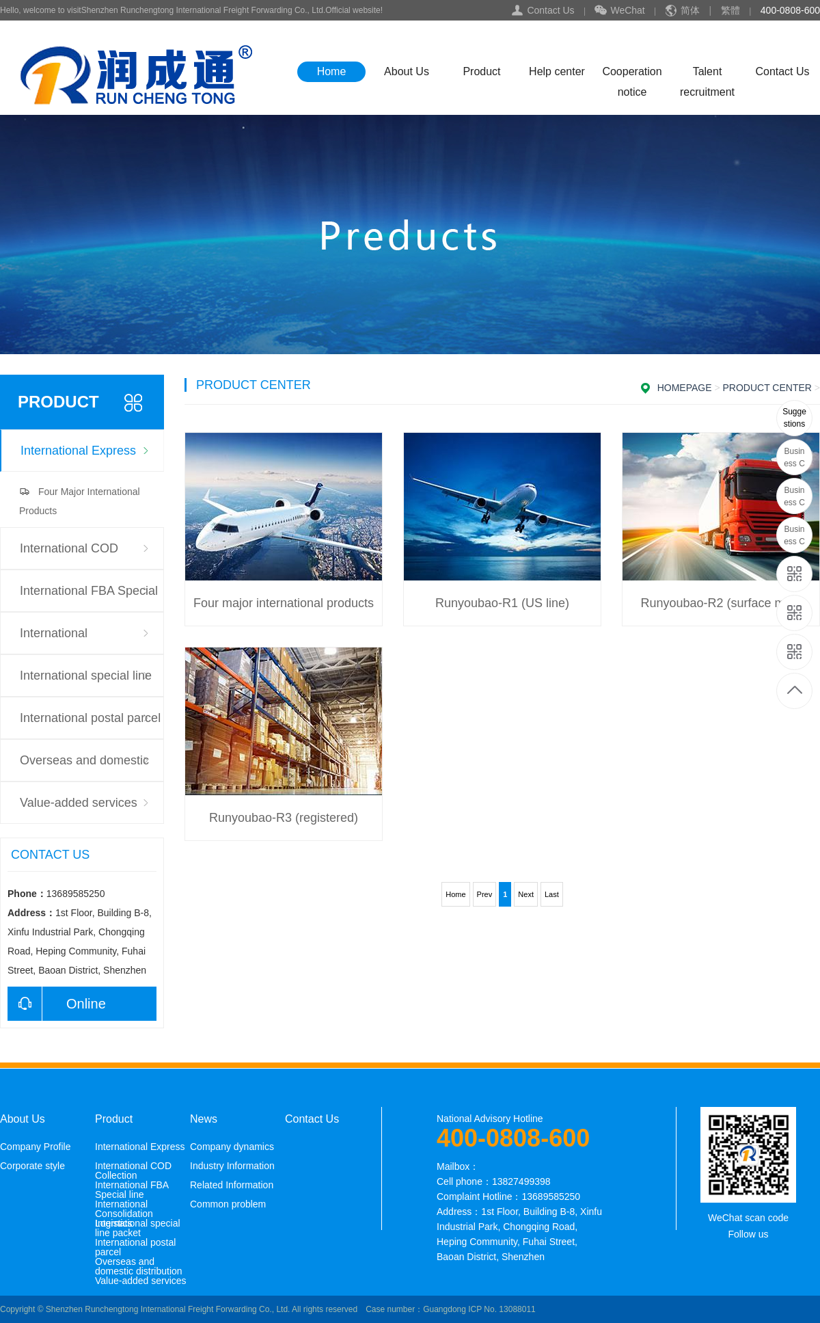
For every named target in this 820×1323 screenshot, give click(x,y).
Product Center (767, 387)
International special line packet (86, 683)
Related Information (231, 1185)
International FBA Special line (89, 598)
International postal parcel (90, 718)
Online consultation (57, 1004)
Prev (485, 894)
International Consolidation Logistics (83, 640)
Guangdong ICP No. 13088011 (479, 1309)
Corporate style (32, 1166)
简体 (690, 10)
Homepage (684, 387)
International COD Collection (69, 556)
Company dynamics (232, 1146)
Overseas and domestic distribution (84, 767)
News (203, 1119)
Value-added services (78, 803)
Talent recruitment (707, 74)
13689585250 (795, 418)
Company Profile (35, 1146)
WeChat (619, 11)
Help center (557, 71)
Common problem (228, 1204)
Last (552, 894)
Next (526, 894)
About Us (406, 71)
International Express (78, 450)
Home (331, 71)
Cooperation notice (631, 74)
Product (481, 71)
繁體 (730, 10)
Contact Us (550, 10)
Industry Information (232, 1166)
